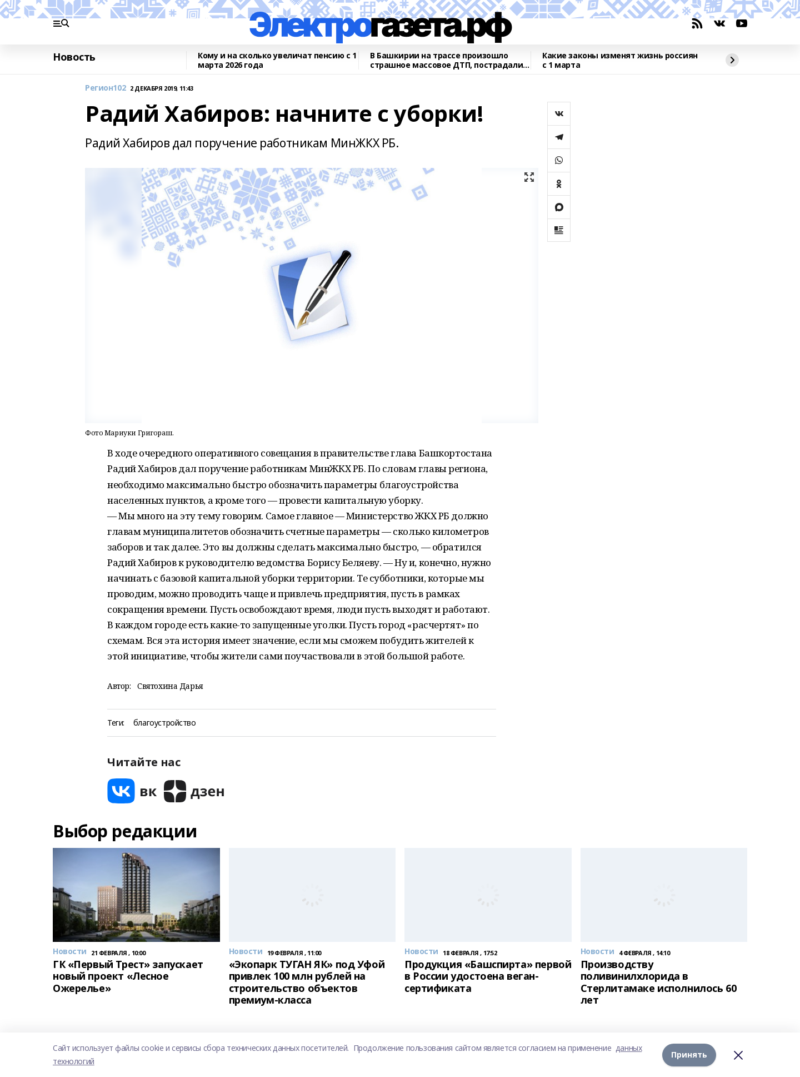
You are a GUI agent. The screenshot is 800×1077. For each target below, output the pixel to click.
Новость (74, 57)
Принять (689, 1054)
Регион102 (105, 88)
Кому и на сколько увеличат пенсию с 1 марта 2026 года (277, 60)
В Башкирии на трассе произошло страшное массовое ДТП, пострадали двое (446, 60)
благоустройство (164, 723)
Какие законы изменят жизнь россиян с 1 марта (620, 60)
